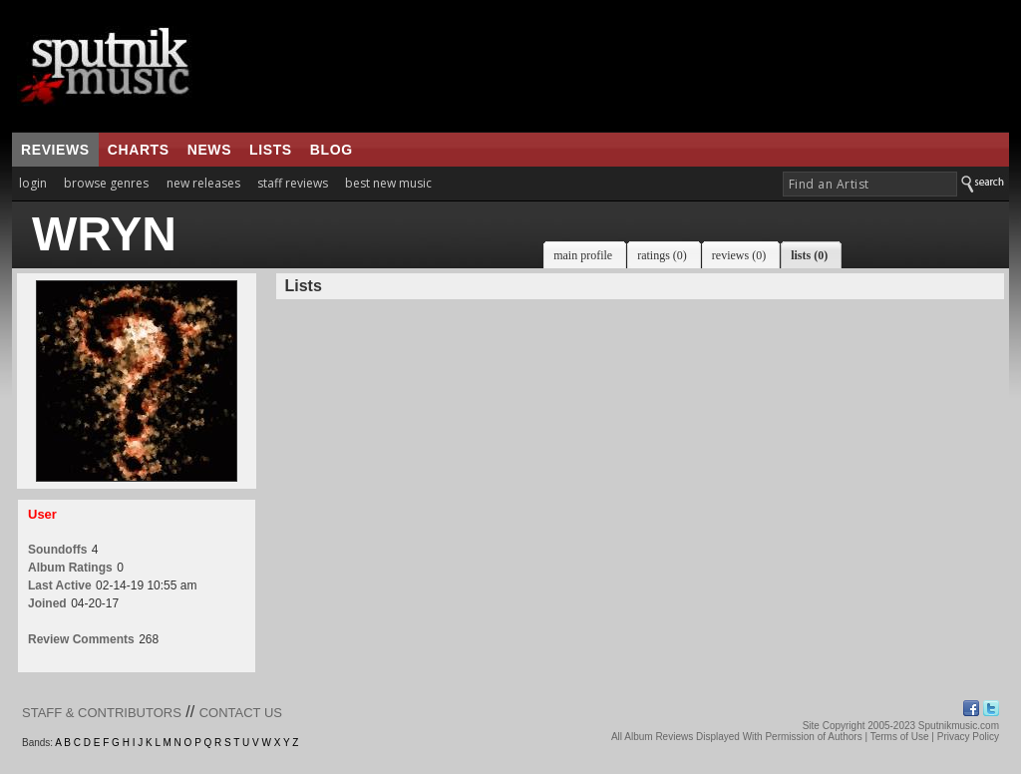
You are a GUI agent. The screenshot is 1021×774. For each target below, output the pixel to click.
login (33, 183)
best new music (388, 183)
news (209, 150)
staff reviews (292, 183)
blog (331, 150)
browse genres (106, 183)
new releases (203, 183)
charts (139, 150)
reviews (55, 150)
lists (270, 150)
